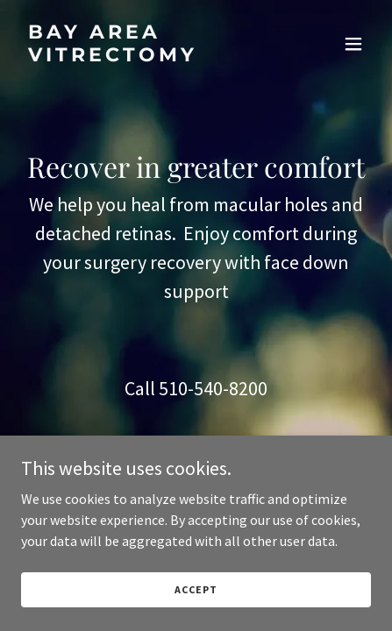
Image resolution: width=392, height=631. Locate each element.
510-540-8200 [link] (213, 388)
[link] (143, 56)
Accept (196, 589)
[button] (353, 43)
